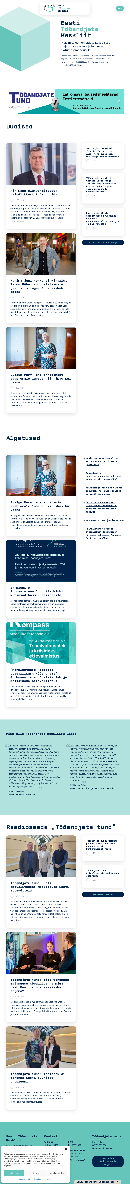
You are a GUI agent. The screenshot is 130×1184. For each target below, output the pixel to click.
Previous (10, 101)
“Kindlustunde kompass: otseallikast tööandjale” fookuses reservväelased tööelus (101, 507)
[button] (66, 1149)
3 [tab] (63, 110)
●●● (120, 8)
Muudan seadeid (57, 1173)
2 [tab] (59, 110)
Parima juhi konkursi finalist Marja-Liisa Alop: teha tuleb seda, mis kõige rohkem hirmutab (102, 152)
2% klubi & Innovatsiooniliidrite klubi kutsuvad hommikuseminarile (36, 591)
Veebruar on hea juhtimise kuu (105, 520)
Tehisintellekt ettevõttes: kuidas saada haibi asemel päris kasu (103, 461)
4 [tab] (67, 110)
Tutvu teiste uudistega (103, 242)
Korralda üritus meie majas (108, 1161)
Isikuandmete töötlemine (42, 1179)
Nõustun (14, 1173)
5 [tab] (71, 110)
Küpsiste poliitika (25, 1179)
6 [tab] (75, 110)
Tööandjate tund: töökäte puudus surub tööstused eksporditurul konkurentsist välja (102, 845)
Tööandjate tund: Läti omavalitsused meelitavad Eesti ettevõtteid (39, 886)
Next (119, 101)
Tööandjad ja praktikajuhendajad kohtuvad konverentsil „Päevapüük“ (103, 476)
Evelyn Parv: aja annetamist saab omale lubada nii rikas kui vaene (40, 378)
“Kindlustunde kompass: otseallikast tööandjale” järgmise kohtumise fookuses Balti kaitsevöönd (103, 534)
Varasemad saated (103, 894)
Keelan (36, 1173)
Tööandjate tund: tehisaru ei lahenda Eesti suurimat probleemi (37, 1077)
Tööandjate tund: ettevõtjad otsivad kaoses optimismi (102, 873)
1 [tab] (55, 110)
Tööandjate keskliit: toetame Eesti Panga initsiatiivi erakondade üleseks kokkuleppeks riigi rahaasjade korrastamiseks (101, 185)
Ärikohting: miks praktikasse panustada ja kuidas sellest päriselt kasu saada (104, 491)
